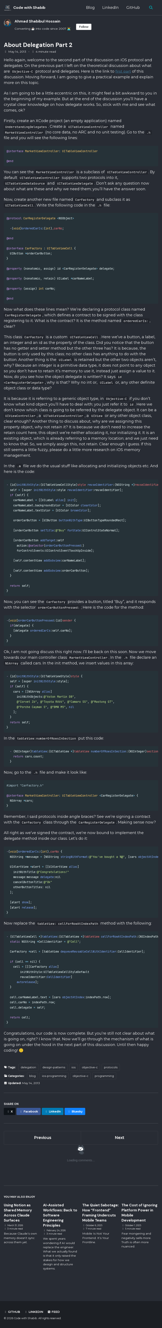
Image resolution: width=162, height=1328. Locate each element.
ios (75, 1075)
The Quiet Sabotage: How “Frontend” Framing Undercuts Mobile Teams (100, 1223)
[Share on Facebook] (29, 1119)
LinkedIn (110, 7)
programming (105, 1083)
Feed (54, 1312)
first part (123, 71)
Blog (90, 7)
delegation (29, 1075)
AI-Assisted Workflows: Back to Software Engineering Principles (60, 1223)
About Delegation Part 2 (38, 45)
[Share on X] (10, 1119)
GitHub (133, 7)
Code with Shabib (29, 7)
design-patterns (54, 1075)
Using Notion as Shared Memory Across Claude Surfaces (19, 1221)
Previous (42, 1145)
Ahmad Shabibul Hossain (37, 21)
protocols (112, 1075)
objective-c (91, 1075)
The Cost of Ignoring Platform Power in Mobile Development (138, 1221)
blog (33, 1083)
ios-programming (55, 1083)
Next (119, 1145)
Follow (84, 26)
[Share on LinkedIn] (54, 1119)
